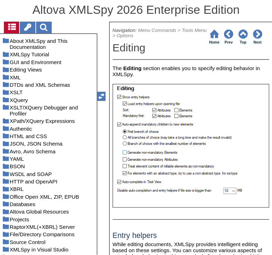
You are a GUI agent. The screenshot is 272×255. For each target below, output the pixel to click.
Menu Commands (157, 30)
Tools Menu (194, 30)
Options (125, 35)
